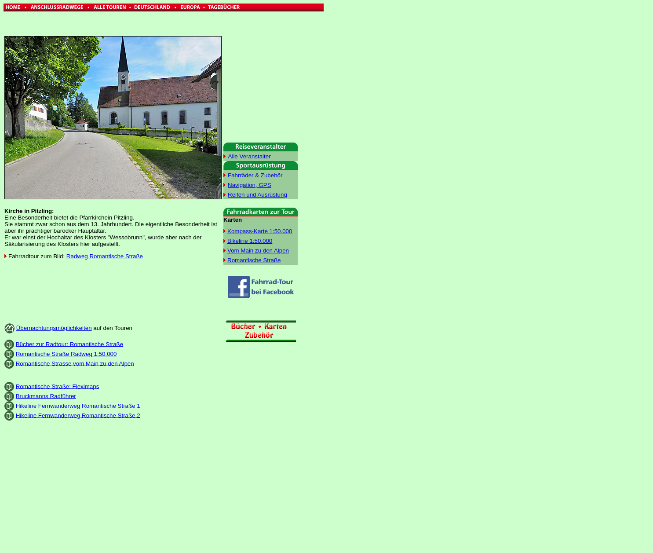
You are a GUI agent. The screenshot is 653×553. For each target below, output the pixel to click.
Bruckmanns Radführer (46, 395)
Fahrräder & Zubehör (255, 175)
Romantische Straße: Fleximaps (57, 386)
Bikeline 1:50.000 (249, 241)
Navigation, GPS (249, 185)
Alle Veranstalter (249, 156)
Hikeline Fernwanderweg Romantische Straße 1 (78, 405)
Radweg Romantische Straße (104, 256)
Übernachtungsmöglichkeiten (54, 328)
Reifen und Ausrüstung (257, 194)
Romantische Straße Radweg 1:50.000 (66, 353)
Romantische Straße (254, 260)
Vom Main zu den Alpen (258, 250)
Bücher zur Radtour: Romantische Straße (69, 344)
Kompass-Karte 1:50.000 (259, 231)
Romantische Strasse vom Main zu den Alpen (75, 363)
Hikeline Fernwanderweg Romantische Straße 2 (78, 415)
